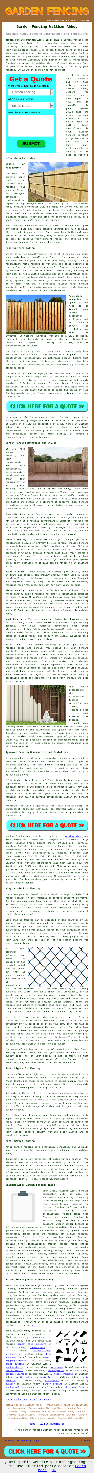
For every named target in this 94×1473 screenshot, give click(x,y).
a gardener (52, 1381)
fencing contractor (18, 63)
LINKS (56, 20)
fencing (18, 207)
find (15, 1285)
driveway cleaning (76, 1387)
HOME (49, 20)
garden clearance (16, 1374)
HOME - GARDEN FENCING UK (47, 1424)
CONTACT (73, 20)
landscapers (37, 1347)
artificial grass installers (34, 1377)
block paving (56, 1370)
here (33, 1325)
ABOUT (64, 20)
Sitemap (8, 1441)
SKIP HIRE (57, 1367)
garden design (14, 1367)
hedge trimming (63, 1374)
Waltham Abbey (74, 836)
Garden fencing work (19, 836)
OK (54, 1470)
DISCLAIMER (84, 20)
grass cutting (15, 1364)
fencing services (69, 1274)
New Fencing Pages (28, 1441)
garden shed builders (31, 1344)
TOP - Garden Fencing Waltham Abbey (28, 1399)
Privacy (85, 1441)
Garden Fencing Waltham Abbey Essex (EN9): (34, 40)
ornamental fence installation (27, 1237)
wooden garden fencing (70, 1224)
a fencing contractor (29, 1337)
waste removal (14, 1370)
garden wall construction (22, 1387)
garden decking (52, 1384)
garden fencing (55, 50)
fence (49, 232)
